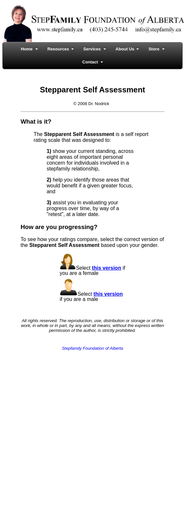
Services (92, 49)
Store (154, 49)
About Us (125, 49)
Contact (90, 62)
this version (106, 268)
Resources (58, 49)
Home (27, 49)
